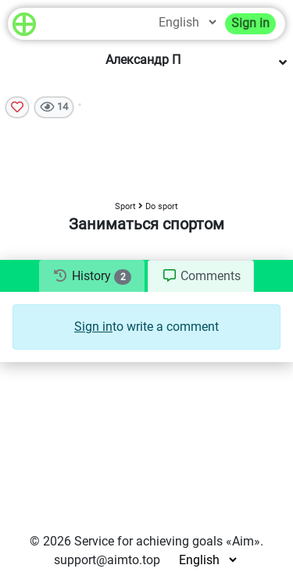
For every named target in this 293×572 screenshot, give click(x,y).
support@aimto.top (107, 559)
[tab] (92, 276)
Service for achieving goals (148, 541)
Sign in (250, 23)
